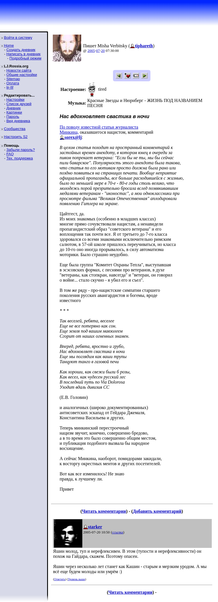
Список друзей (18, 104)
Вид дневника (18, 121)
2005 (91, 50)
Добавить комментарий (157, 511)
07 (98, 50)
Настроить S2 (16, 137)
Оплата (12, 83)
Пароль (12, 116)
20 (103, 50)
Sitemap (13, 79)
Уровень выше (76, 579)
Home (9, 45)
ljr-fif (9, 87)
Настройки (15, 99)
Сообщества (15, 129)
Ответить (59, 579)
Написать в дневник (23, 54)
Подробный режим (25, 58)
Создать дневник (20, 50)
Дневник (13, 108)
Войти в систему (18, 37)
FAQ (10, 154)
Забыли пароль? (20, 150)
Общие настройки (21, 75)
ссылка (117, 532)
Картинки (14, 112)
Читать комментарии (104, 511)
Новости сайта (18, 70)
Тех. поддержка (19, 158)
